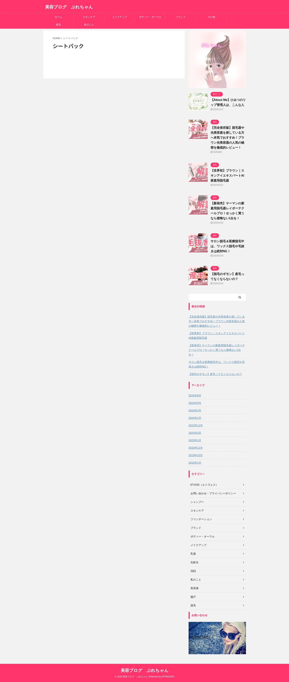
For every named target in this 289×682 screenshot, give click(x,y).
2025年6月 (195, 395)
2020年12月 (196, 447)
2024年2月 (195, 410)
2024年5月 (195, 402)
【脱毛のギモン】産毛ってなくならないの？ (215, 374)
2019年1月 (195, 462)
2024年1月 (195, 417)
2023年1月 (195, 440)
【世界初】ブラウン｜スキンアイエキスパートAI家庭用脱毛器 (227, 175)
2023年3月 (195, 432)
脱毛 (58, 24)
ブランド (181, 17)
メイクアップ (119, 17)
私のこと (89, 24)
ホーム (58, 17)
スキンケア (89, 17)
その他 (211, 17)
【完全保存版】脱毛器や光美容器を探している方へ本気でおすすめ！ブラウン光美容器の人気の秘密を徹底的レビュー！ (227, 137)
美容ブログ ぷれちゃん (69, 7)
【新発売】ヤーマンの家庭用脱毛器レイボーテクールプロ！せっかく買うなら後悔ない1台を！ (217, 350)
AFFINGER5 (167, 676)
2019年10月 (196, 455)
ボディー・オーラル (150, 17)
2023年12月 (196, 425)
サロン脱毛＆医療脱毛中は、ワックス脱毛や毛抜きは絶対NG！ (227, 246)
